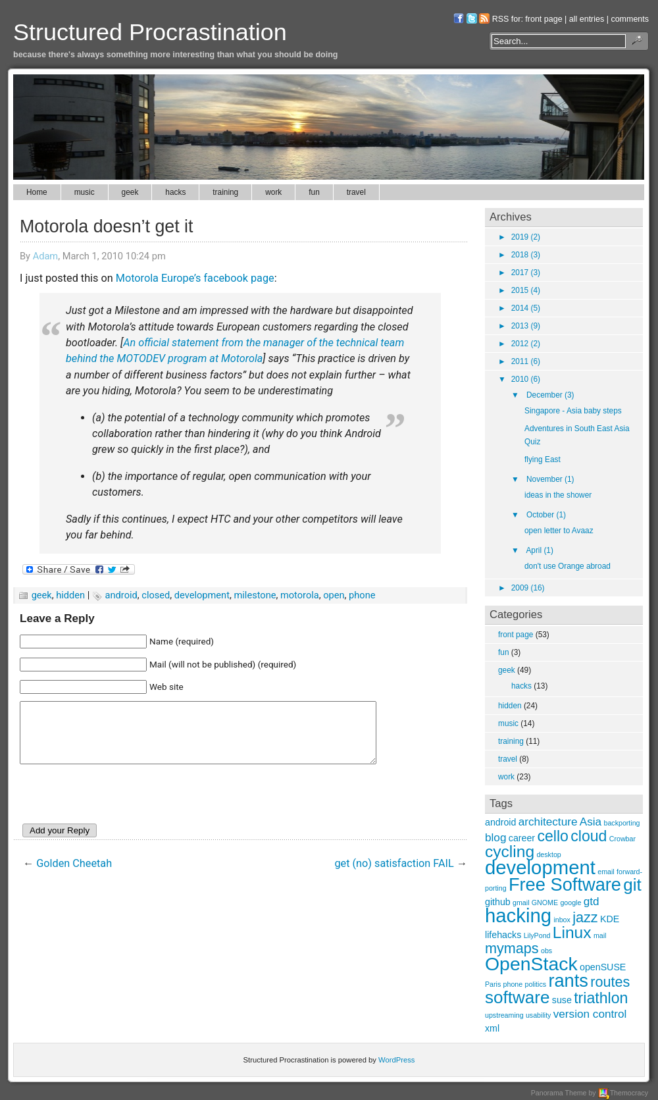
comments (630, 19)
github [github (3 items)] (498, 902)
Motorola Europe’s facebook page (195, 278)
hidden (70, 595)
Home (36, 192)
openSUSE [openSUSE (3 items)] (603, 967)
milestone (255, 595)
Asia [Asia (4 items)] (590, 821)
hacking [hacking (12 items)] (518, 915)
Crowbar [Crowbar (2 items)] (622, 839)
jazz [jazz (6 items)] (584, 917)
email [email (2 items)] (605, 872)
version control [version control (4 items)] (590, 1013)
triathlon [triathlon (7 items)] (601, 998)
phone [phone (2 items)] (513, 984)
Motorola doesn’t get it (106, 226)
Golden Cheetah (74, 875)
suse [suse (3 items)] (562, 1000)
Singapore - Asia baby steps (573, 410)
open (333, 595)
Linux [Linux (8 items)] (572, 932)
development (202, 595)
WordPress (396, 1060)
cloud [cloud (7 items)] (588, 836)
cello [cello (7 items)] (553, 836)
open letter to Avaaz (559, 530)
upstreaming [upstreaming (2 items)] (504, 1015)
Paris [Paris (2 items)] (493, 984)
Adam (46, 256)
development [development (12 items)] (540, 867)
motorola (299, 595)
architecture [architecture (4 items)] (548, 821)
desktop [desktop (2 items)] (548, 854)
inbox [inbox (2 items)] (561, 920)
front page (543, 19)
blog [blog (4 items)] (495, 837)
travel (356, 192)
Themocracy (623, 1093)
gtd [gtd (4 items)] (591, 901)
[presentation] (120, 808)
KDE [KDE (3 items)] (609, 919)
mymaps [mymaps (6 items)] (512, 948)
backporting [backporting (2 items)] (621, 823)
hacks (175, 192)
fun (314, 192)
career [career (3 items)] (522, 838)
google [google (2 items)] (570, 902)
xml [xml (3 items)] (492, 1028)
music (84, 192)
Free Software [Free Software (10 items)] (565, 884)
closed (155, 595)
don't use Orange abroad (567, 566)
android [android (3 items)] (500, 822)
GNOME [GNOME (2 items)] (545, 902)
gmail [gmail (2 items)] (521, 902)
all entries (586, 19)
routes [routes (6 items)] (610, 982)
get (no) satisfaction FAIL (394, 875)
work (273, 192)
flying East (542, 459)
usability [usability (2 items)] (538, 1015)
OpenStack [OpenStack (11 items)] (531, 963)
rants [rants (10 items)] (568, 980)
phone (362, 595)
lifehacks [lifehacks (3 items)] (503, 935)
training (225, 192)
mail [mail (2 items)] (600, 935)
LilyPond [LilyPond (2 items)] (537, 935)
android (121, 595)
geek (130, 192)
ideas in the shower (558, 495)
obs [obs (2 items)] (546, 951)
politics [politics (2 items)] (536, 984)
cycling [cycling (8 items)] (509, 851)
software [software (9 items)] (517, 997)
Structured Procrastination (150, 31)
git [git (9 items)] (632, 885)
